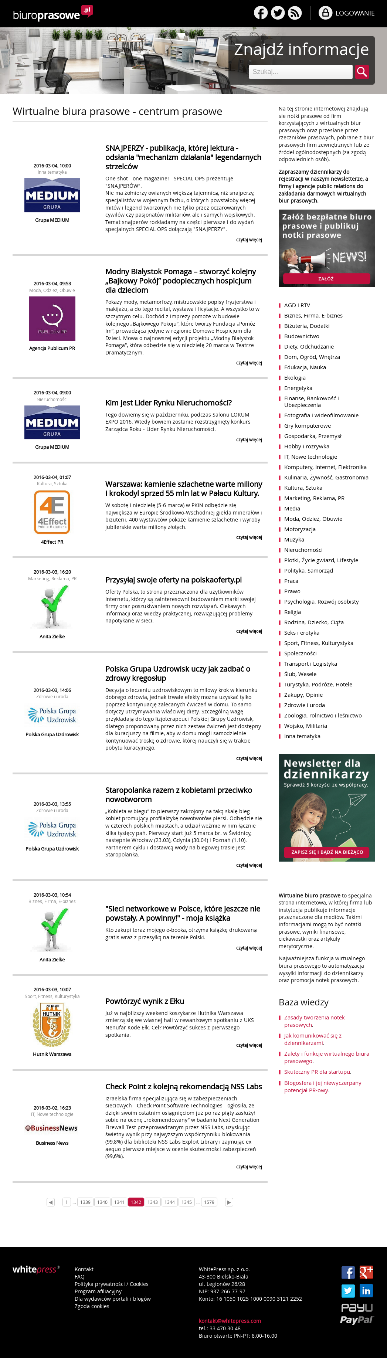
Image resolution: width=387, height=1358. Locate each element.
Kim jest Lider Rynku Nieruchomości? (168, 403)
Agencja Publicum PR (52, 348)
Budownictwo (301, 336)
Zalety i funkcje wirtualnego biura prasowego (326, 1057)
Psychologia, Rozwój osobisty (321, 601)
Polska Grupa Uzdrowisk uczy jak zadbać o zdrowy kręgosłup (177, 673)
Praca (291, 580)
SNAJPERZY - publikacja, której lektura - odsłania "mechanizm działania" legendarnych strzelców (183, 157)
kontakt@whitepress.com (230, 1320)
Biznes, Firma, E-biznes (52, 901)
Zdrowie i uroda (52, 696)
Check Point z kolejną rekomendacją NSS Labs (183, 1087)
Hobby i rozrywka (306, 446)
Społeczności (300, 653)
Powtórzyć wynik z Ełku (144, 1001)
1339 (85, 1202)
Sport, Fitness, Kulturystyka (52, 996)
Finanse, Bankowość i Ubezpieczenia (311, 401)
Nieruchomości (52, 399)
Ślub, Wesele (300, 674)
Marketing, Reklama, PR (52, 578)
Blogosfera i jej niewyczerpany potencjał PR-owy (322, 1086)
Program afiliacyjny (98, 1291)
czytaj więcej (249, 239)
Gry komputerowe (307, 425)
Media (292, 508)
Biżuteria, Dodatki (307, 325)
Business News (52, 1143)
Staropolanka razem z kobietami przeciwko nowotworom (178, 794)
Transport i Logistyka (310, 663)
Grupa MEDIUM (52, 220)
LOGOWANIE (355, 13)
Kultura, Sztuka (52, 483)
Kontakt (84, 1269)
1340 (102, 1202)
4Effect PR (52, 542)
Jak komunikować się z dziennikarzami (313, 1039)
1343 (152, 1202)
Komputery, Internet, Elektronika (325, 467)
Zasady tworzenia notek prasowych (314, 1021)
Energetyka (298, 387)
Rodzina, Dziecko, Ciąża (314, 622)
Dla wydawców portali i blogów (113, 1298)
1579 (209, 1202)
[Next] (229, 1202)
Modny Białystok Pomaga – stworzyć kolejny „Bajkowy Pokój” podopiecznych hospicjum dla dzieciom (180, 280)
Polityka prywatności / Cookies (112, 1283)
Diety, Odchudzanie (309, 346)
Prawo (292, 591)
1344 (169, 1202)
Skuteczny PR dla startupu (317, 1071)
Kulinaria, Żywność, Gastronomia (326, 477)
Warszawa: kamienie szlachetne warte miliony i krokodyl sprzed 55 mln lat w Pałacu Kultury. (183, 488)
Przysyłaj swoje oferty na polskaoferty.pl (173, 580)
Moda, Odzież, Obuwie (52, 290)
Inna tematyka (52, 172)
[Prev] (51, 1202)
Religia (292, 611)
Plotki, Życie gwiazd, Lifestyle (321, 560)
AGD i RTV (297, 305)
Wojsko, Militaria (305, 725)
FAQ (80, 1276)
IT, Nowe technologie (52, 1114)
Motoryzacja (300, 529)
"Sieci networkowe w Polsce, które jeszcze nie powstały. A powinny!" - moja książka (182, 913)
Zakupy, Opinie (303, 694)
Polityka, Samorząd (308, 570)
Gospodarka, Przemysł (313, 435)
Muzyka (294, 539)
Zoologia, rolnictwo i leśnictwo (323, 715)
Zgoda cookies (92, 1306)
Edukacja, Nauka (305, 367)
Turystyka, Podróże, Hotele (318, 684)
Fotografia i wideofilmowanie (321, 415)
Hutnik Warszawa (52, 1054)
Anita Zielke (52, 636)
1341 (119, 1202)
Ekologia (295, 377)
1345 (186, 1202)
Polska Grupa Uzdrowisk (52, 734)
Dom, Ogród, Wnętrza (312, 356)
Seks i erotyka (301, 632)
